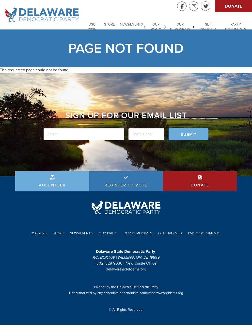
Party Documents (235, 27)
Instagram (193, 6)
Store (109, 24)
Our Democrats (180, 27)
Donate (233, 6)
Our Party (156, 27)
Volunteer (52, 185)
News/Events (131, 24)
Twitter (205, 6)
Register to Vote (126, 185)
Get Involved (208, 27)
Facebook (182, 6)
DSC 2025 (92, 27)
